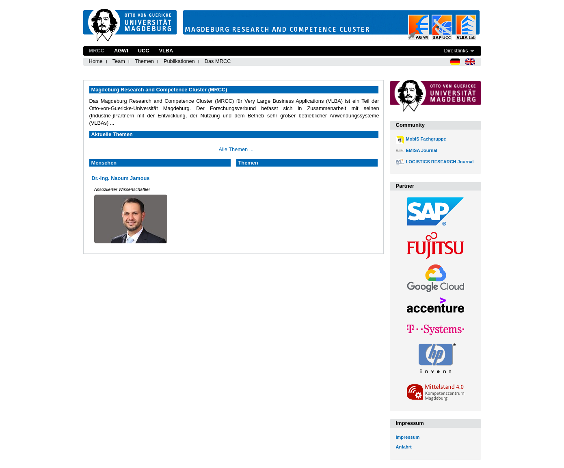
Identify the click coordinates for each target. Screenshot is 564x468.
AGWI (121, 51)
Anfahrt (404, 446)
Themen (144, 61)
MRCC (96, 51)
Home (96, 61)
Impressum (408, 437)
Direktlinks (456, 51)
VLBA (166, 51)
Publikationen (179, 61)
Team (118, 61)
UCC (143, 51)
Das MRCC (218, 61)
